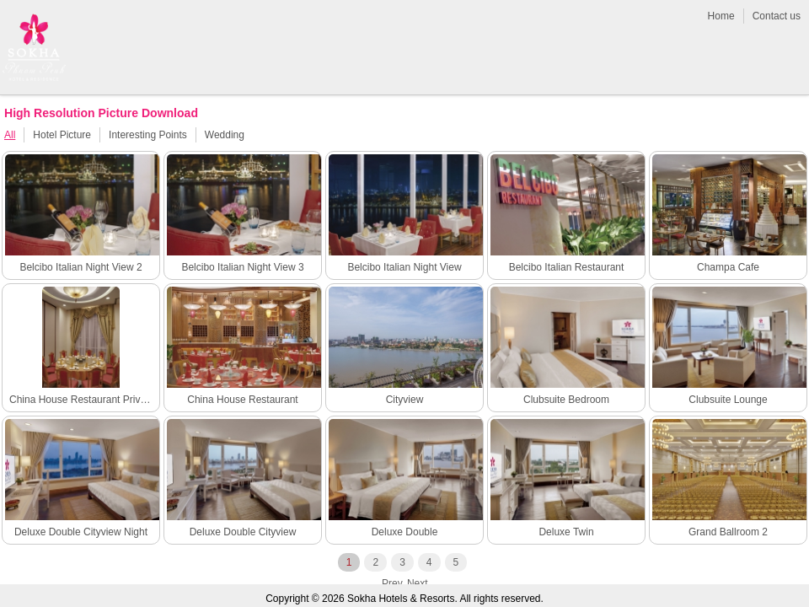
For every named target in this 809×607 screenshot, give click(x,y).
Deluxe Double (405, 532)
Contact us (777, 16)
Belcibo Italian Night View (404, 267)
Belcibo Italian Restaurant (566, 267)
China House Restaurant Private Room (83, 400)
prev (392, 583)
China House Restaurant (242, 400)
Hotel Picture (62, 135)
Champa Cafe (728, 267)
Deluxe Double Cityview (243, 532)
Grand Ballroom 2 (728, 532)
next (417, 583)
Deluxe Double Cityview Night (80, 532)
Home (721, 16)
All (9, 135)
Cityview (405, 400)
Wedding (224, 135)
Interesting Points (148, 135)
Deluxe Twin (565, 532)
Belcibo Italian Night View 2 (80, 267)
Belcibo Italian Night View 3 (242, 267)
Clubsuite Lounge (727, 400)
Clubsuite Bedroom (566, 400)
